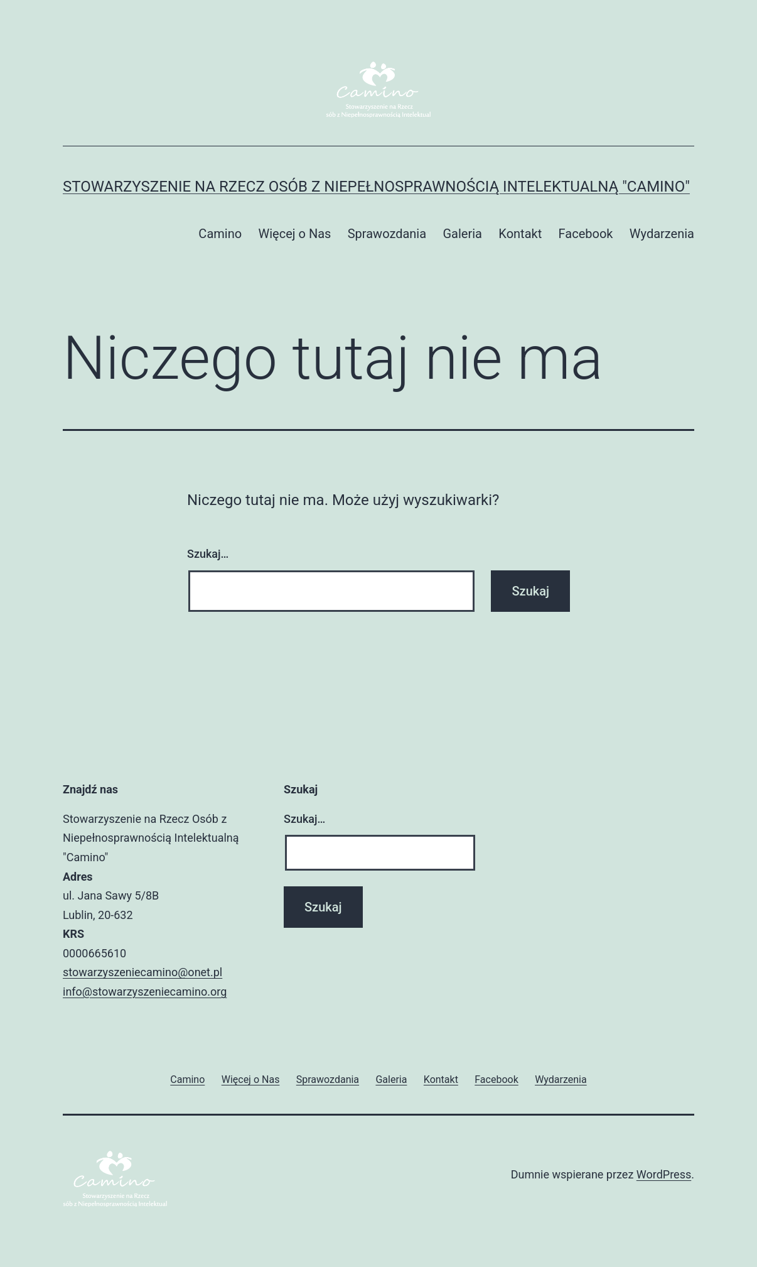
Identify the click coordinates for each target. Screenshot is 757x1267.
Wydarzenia (662, 233)
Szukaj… (207, 553)
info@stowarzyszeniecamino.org (145, 991)
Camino (220, 233)
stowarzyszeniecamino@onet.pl (142, 972)
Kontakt (520, 233)
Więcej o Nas (294, 233)
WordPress (663, 1174)
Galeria (462, 233)
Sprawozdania (387, 233)
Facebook (586, 233)
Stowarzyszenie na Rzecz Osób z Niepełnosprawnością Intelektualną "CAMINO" (376, 186)
